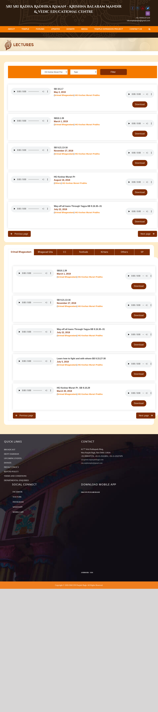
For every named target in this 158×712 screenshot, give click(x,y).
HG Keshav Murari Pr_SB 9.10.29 (73, 388)
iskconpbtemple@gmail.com (138, 20)
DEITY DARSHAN (11, 454)
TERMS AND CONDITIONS (15, 476)
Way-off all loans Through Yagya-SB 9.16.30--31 (78, 206)
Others (58, 183)
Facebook (17, 492)
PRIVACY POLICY (11, 467)
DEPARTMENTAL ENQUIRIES (16, 480)
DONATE (7, 463)
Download (140, 104)
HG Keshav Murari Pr (64, 177)
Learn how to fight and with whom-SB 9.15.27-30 (81, 358)
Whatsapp (17, 507)
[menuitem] (11, 29)
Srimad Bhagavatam (64, 95)
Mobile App (18, 512)
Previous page (21, 233)
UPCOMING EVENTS (13, 458)
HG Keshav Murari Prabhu (87, 95)
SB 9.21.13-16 (61, 147)
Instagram (18, 502)
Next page (146, 233)
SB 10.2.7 (58, 89)
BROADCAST (9, 450)
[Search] (149, 29)
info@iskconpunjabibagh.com (92, 460)
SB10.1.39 (59, 118)
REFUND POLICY (11, 472)
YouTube (17, 497)
